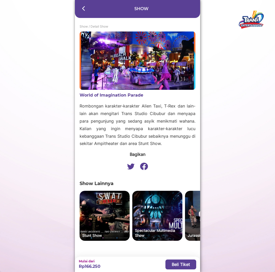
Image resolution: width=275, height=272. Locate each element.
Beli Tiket (181, 264)
